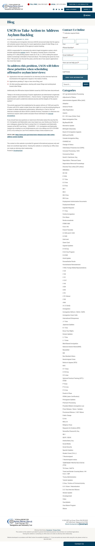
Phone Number (68, 48)
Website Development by (76, 524)
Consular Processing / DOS (71, 152)
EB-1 (64, 190)
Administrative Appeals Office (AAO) (74, 102)
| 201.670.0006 (58, 4)
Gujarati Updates (68, 247)
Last (77, 44)
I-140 (64, 285)
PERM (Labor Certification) (71, 398)
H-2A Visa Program (69, 253)
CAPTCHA (66, 72)
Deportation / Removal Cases (72, 162)
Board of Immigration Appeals (72, 133)
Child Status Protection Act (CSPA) (73, 149)
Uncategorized (17, 150)
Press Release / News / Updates (73, 410)
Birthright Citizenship (69, 130)
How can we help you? (71, 63)
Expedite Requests (68, 209)
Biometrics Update (68, 127)
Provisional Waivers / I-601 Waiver (73, 414)
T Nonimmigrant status (70, 461)
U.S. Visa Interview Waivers (71, 491)
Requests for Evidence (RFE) (71, 429)
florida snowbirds (68, 222)
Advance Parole (67, 108)
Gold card (66, 241)
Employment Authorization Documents (75, 203)
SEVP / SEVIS (67, 439)
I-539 (64, 288)
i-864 (64, 304)
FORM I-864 (66, 225)
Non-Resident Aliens (69, 357)
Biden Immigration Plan (70, 121)
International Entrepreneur (71, 320)
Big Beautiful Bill (68, 124)
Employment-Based (69, 206)
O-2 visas (65, 376)
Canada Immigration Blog (70, 140)
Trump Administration (69, 478)
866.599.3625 (47, 539)
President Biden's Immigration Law (73, 407)
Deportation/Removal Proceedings (73, 165)
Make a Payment (71, 9)
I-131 (64, 278)
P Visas (65, 385)
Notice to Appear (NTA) (70, 364)
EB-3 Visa (65, 196)
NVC (64, 367)
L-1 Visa (65, 338)
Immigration (66, 310)
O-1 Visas (66, 370)
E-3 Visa (65, 187)
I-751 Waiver (66, 297)
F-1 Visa (65, 212)
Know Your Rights (68, 332)
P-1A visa (65, 388)
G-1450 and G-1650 (69, 234)
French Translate (68, 231)
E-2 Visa (65, 184)
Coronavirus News (68, 155)
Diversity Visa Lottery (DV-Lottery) (73, 168)
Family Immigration (69, 215)
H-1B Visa (66, 250)
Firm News (66, 218)
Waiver (65, 510)
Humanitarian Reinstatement (71, 266)
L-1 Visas (65, 342)
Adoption (65, 105)
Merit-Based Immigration (70, 345)
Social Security (67, 448)
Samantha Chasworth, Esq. (71, 432)
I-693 (64, 291)
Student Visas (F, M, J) (69, 455)
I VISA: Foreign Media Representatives (74, 269)
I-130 (64, 275)
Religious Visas (67, 426)
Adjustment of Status (69, 98)
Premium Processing (69, 404)
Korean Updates (68, 335)
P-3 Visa (65, 391)
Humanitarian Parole (69, 263)
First (64, 44)
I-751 (64, 294)
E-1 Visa (65, 181)
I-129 (64, 272)
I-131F (65, 282)
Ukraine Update (67, 494)
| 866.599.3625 (38, 4)
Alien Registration (68, 111)
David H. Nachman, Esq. (70, 158)
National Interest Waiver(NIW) (72, 348)
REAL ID (65, 423)
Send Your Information (74, 78)
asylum (23, 52)
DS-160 (65, 174)
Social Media (67, 445)
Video (64, 500)
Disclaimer (49, 530)
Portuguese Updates (69, 401)
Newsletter (66, 351)
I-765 (64, 301)
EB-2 (64, 193)
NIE (64, 354)
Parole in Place (67, 395)
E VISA (65, 177)
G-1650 (65, 237)
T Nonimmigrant (68, 458)
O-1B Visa (66, 373)
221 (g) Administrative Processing (73, 95)
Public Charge (67, 417)
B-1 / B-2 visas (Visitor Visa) (71, 117)
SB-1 (64, 436)
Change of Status (68, 146)
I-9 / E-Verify (66, 307)
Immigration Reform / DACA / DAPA (74, 313)
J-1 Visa (65, 323)
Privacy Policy (57, 530)
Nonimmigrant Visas (69, 361)
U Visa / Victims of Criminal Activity (74, 485)
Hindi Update (67, 260)
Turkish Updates (68, 481)
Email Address (68, 55)
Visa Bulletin (66, 504)
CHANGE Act (67, 143)
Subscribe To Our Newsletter (79, 4)
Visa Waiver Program (69, 507)
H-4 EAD (65, 256)
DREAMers (66, 171)
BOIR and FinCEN (68, 136)
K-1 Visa (65, 329)
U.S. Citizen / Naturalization (71, 488)
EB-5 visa (65, 200)
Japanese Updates (68, 326)
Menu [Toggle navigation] (88, 15)
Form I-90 (66, 228)
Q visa (64, 420)
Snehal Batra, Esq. (68, 442)
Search (86, 9)
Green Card (66, 244)
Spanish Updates (68, 451)
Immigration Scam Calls (70, 316)
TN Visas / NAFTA (68, 470)
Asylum (65, 114)
